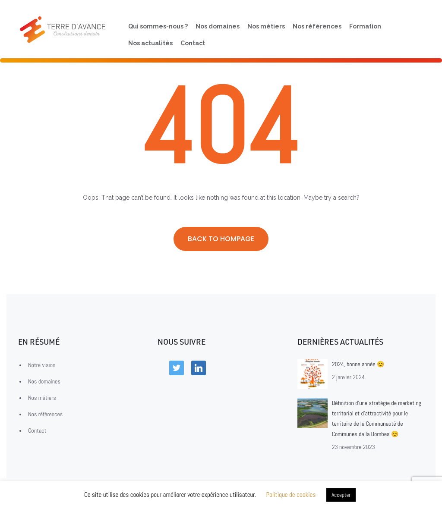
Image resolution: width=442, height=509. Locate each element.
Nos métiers (266, 26)
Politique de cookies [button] (291, 494)
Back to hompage (221, 239)
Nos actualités (150, 43)
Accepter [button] (341, 495)
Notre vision (41, 365)
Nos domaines (218, 26)
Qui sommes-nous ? (158, 26)
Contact (192, 43)
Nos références (317, 26)
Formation (365, 26)
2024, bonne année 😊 (358, 364)
